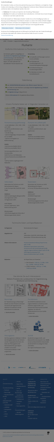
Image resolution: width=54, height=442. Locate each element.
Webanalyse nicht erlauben (22, 28)
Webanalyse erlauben (7, 28)
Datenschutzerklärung (7, 35)
